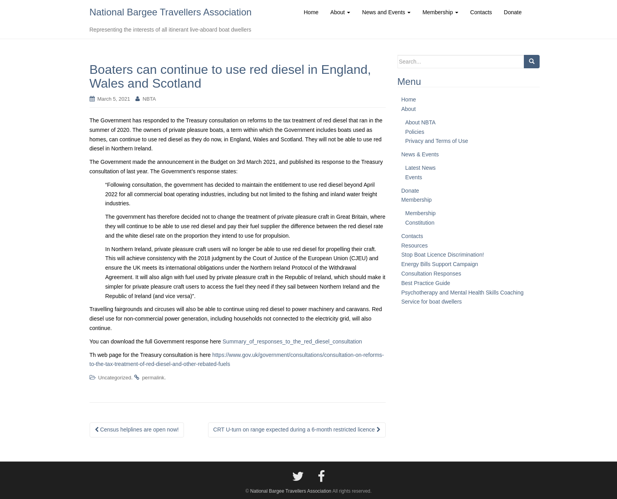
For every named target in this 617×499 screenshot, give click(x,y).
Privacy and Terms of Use (436, 141)
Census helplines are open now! (137, 429)
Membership (416, 200)
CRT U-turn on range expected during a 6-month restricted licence (296, 429)
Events (413, 177)
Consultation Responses (431, 273)
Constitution (420, 222)
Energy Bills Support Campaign (439, 264)
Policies (414, 132)
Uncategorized (114, 378)
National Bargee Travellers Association (171, 12)
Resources (414, 245)
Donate (410, 191)
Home (408, 99)
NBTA (149, 99)
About (408, 109)
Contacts (412, 236)
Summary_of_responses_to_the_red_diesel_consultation (292, 341)
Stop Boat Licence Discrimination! (442, 254)
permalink (153, 378)
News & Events (420, 154)
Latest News (420, 168)
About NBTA (420, 122)
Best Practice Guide (425, 283)
